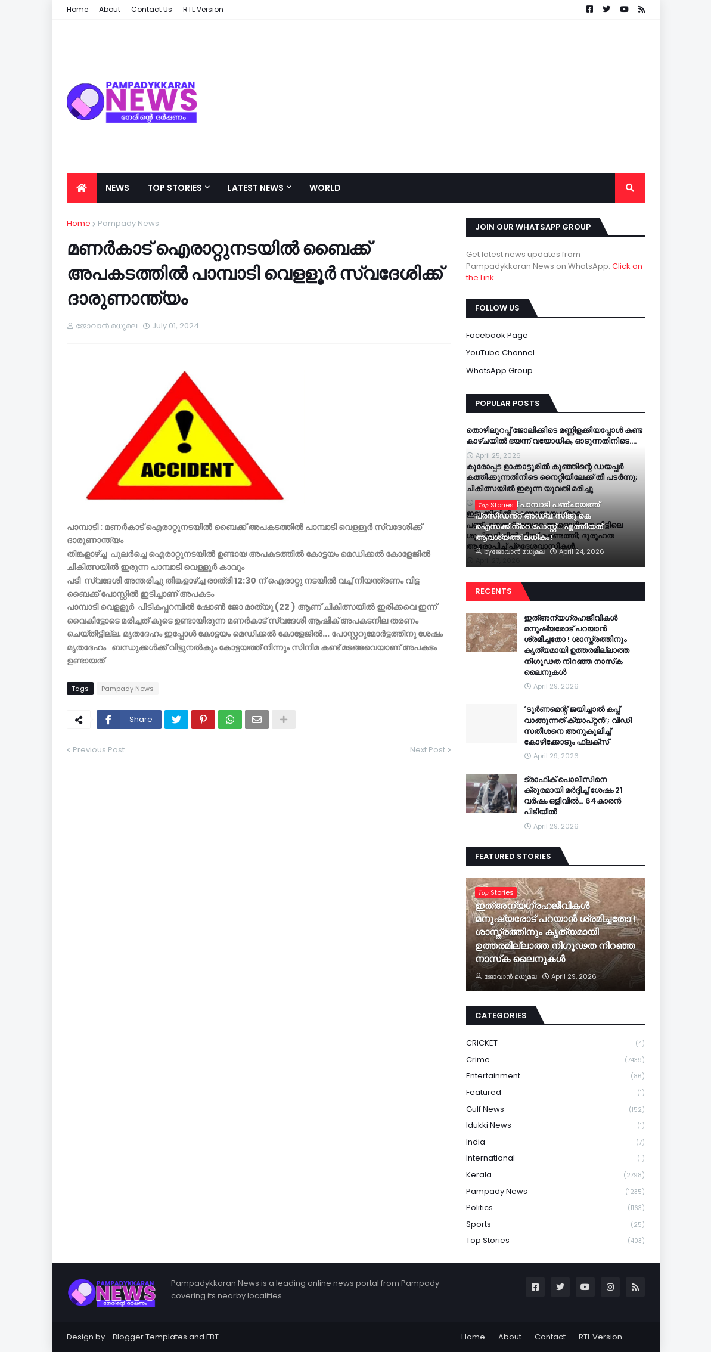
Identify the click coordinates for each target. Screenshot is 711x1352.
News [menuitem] (117, 188)
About (509, 1336)
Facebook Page (497, 335)
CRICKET (555, 1043)
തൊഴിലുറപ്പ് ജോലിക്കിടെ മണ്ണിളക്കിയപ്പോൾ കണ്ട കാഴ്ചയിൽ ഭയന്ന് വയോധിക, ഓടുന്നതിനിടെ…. (554, 435)
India (555, 1142)
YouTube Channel (500, 352)
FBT (212, 1336)
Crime (555, 1060)
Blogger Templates (150, 1336)
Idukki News (555, 1126)
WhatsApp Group (499, 370)
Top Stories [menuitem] (174, 188)
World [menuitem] (325, 188)
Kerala (555, 1175)
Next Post (427, 749)
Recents (493, 591)
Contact (550, 1336)
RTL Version (600, 1336)
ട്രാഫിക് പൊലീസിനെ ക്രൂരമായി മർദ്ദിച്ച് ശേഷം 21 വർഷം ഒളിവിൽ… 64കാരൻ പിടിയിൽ (573, 796)
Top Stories (555, 1240)
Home (79, 223)
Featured (555, 1093)
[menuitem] (82, 188)
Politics (555, 1208)
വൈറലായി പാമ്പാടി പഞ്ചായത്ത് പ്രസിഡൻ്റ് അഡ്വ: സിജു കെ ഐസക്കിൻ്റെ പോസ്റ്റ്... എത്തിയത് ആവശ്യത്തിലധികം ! (539, 521)
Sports (555, 1224)
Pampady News (128, 223)
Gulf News (555, 1109)
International (555, 1158)
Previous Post (99, 749)
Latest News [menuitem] (256, 188)
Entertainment (555, 1076)
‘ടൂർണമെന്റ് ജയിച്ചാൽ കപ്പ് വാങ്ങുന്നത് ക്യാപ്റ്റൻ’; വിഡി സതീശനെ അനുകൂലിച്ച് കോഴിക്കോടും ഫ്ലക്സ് (578, 726)
